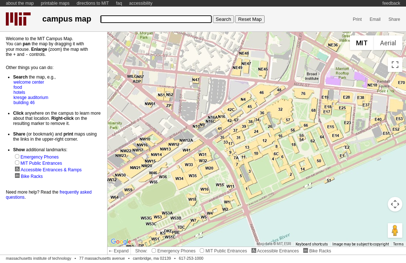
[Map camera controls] (395, 204)
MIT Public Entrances (223, 251)
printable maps (55, 3)
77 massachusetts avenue (102, 258)
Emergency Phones (173, 251)
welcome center (28, 81)
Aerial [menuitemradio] (388, 43)
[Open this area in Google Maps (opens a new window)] (121, 242)
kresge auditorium (30, 97)
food (17, 86)
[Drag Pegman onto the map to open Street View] (395, 230)
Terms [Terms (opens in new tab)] (398, 244)
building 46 (24, 102)
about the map (20, 3)
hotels (19, 92)
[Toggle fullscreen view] (395, 64)
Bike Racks (317, 251)
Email (375, 19)
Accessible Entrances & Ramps (48, 169)
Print (357, 19)
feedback (391, 3)
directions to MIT (93, 3)
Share (394, 19)
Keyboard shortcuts (312, 244)
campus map (66, 18)
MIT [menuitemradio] (362, 43)
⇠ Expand (119, 251)
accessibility (140, 3)
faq (119, 3)
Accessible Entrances (275, 251)
